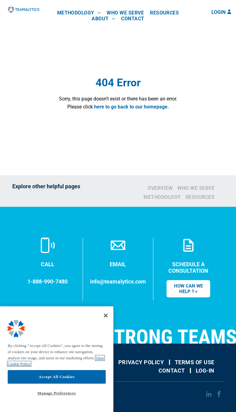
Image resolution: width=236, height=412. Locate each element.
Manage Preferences (56, 393)
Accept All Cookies (57, 376)
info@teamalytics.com (118, 281)
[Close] (105, 315)
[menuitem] (79, 13)
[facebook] (219, 395)
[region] (56, 359)
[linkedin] (208, 395)
